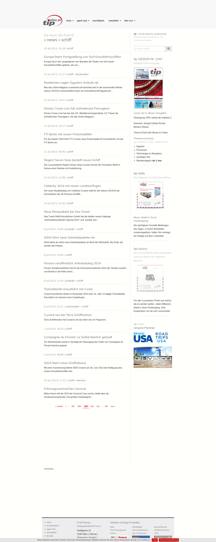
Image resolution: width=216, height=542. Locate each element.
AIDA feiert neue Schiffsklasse (65, 363)
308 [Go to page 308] (79, 406)
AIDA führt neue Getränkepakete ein (69, 237)
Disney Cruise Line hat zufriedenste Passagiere (77, 108)
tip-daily (139, 173)
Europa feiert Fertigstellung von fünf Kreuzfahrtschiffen (82, 57)
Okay (155, 540)
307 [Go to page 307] (73, 406)
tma (118, 529)
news (68, 20)
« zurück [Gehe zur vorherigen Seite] (59, 406)
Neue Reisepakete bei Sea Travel (67, 212)
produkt (70, 229)
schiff (70, 48)
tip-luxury (140, 249)
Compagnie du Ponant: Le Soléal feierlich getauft (78, 337)
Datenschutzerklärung (169, 540)
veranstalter (73, 306)
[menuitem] (53, 20)
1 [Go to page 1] (66, 406)
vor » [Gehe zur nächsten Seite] (113, 406)
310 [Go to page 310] (92, 406)
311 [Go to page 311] (98, 406)
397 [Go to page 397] (106, 406)
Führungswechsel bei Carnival (65, 389)
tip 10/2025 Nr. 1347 (148, 59)
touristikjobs (98, 20)
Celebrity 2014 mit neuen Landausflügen (72, 186)
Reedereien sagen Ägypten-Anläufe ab (71, 82)
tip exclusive (161, 529)
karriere (81, 380)
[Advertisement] (108, 6)
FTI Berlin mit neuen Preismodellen (68, 134)
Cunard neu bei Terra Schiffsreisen (68, 315)
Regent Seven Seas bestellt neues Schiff (72, 160)
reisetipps (140, 529)
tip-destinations (53, 526)
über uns (128, 20)
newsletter (114, 20)
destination (82, 74)
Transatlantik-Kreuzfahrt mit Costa (68, 289)
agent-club (82, 20)
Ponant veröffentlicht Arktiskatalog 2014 (72, 263)
